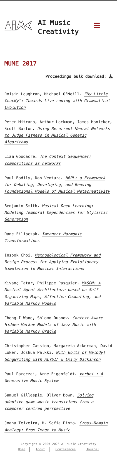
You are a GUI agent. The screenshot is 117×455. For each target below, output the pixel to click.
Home (22, 449)
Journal (92, 449)
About (40, 449)
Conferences (66, 449)
